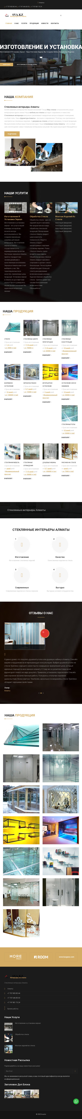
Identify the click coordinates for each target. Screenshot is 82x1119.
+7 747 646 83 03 (23, 6)
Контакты (55, 23)
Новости (44, 23)
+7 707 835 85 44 (10, 6)
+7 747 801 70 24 (36, 6)
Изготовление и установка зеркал (27, 64)
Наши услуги (6, 64)
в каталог (8, 352)
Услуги (24, 23)
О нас (16, 23)
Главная (8, 23)
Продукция (34, 23)
